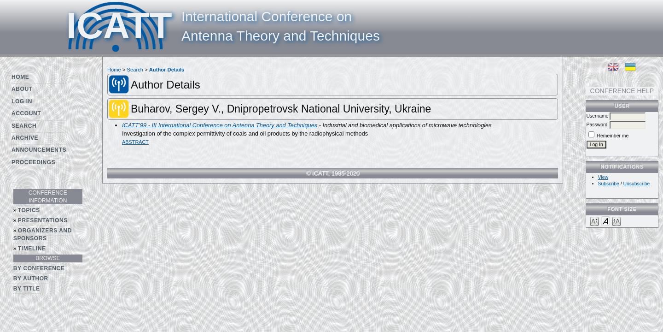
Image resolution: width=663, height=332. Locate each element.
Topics (29, 210)
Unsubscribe (636, 183)
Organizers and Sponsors (42, 234)
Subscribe (608, 183)
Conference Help (622, 91)
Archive (25, 138)
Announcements (39, 150)
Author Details (166, 69)
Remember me (613, 135)
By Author (30, 278)
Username (598, 116)
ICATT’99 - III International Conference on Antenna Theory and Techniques (219, 125)
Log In (22, 101)
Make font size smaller (594, 220)
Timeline (32, 248)
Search (24, 126)
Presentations (43, 220)
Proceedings (33, 162)
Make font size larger (616, 220)
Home (20, 77)
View (603, 177)
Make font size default (605, 220)
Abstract (135, 142)
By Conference (39, 268)
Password (597, 124)
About (22, 89)
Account (26, 113)
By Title (26, 288)
